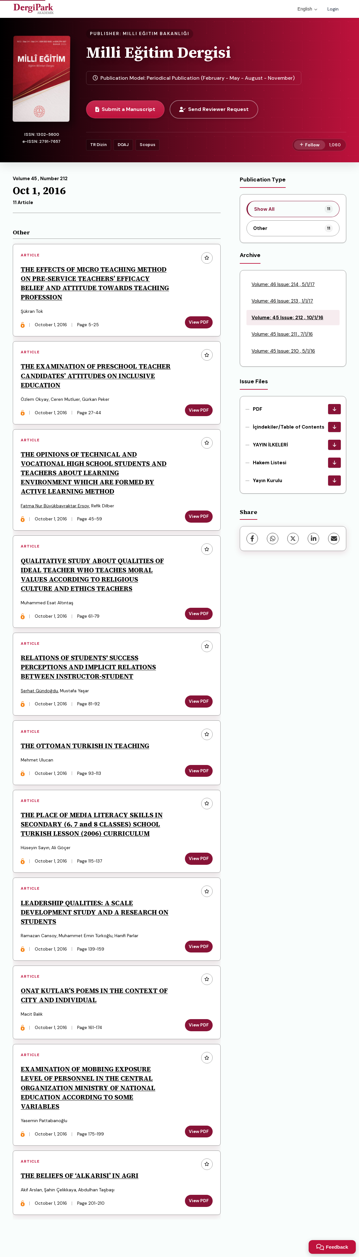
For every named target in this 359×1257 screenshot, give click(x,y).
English (307, 8)
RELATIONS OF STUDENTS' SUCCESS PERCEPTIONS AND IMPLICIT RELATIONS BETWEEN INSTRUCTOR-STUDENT (88, 669)
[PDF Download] (334, 409)
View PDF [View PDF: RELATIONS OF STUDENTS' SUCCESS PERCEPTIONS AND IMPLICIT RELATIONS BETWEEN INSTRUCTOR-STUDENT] (198, 703)
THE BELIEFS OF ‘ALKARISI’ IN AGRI (80, 1180)
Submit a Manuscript (125, 109)
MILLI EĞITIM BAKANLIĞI (156, 33)
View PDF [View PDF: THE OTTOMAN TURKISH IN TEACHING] (198, 773)
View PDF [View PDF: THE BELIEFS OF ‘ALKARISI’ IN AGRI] (198, 1206)
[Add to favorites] (206, 258)
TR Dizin (98, 144)
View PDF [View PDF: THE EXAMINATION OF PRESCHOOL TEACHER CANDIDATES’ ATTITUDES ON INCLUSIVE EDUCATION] (198, 411)
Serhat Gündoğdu (39, 692)
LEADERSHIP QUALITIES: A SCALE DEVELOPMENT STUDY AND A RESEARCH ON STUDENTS (95, 916)
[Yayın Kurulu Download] (334, 480)
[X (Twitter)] (293, 538)
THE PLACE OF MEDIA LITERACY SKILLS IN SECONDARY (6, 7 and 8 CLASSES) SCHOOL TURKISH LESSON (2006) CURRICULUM (92, 827)
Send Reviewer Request (214, 109)
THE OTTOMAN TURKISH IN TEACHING (85, 748)
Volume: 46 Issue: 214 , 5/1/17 (283, 284)
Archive (250, 255)
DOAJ (123, 144)
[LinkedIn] (313, 538)
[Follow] (309, 145)
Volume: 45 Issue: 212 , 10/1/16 (287, 317)
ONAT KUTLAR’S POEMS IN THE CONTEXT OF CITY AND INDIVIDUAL (94, 999)
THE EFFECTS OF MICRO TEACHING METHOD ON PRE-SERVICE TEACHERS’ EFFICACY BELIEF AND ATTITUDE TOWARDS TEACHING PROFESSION (95, 283)
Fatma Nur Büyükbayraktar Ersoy (55, 507)
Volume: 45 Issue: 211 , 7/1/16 (282, 334)
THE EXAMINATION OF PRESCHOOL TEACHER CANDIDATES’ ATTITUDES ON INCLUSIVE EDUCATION (96, 376)
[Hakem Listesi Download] (334, 463)
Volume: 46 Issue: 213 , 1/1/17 (282, 301)
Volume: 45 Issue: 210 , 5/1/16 (283, 351)
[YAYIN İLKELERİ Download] (334, 445)
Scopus (147, 144)
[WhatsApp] (272, 538)
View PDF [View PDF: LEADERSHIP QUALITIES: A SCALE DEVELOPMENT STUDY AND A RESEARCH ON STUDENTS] (198, 950)
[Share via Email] (334, 538)
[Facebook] (252, 538)
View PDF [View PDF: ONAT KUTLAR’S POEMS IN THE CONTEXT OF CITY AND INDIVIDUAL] (198, 1029)
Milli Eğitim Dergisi (158, 52)
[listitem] (293, 209)
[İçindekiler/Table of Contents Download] (334, 427)
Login (333, 9)
